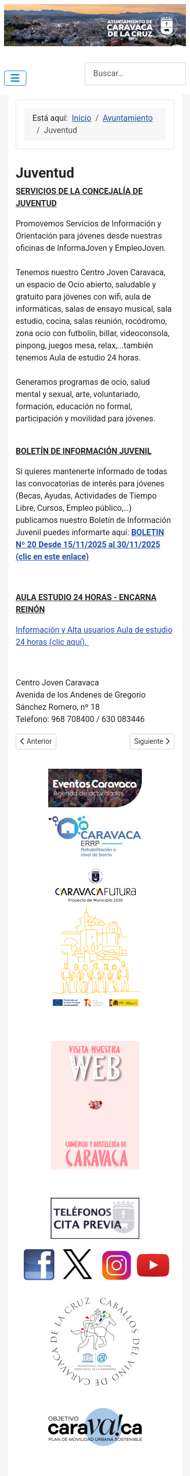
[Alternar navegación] (15, 78)
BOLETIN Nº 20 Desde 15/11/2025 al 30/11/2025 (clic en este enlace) (90, 545)
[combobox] (135, 73)
